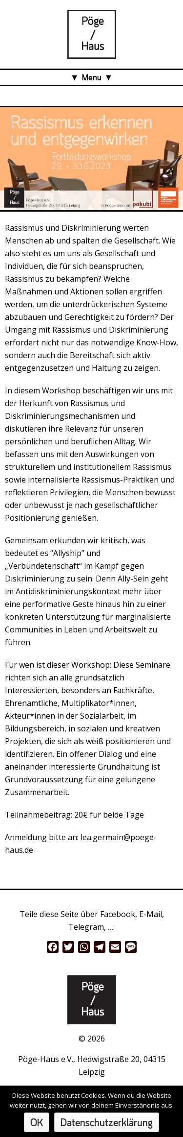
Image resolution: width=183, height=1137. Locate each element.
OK (36, 1123)
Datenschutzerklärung (107, 1123)
